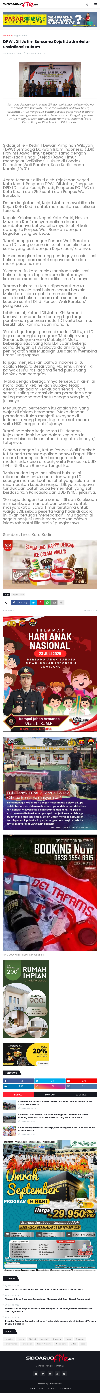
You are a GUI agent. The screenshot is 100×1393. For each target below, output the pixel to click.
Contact (52, 1388)
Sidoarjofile (56, 1383)
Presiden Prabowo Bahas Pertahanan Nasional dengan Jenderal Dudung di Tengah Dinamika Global (50, 1322)
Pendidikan (27, 1344)
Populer (18, 1094)
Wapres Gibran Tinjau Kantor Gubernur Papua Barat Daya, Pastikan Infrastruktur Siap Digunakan (49, 1310)
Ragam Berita (21, 35)
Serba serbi (61, 1344)
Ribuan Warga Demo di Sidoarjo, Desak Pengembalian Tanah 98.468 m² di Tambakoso (57, 1129)
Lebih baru (10, 610)
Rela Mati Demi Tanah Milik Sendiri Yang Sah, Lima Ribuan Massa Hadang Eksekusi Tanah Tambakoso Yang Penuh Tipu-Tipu (53, 1116)
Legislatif (44, 1339)
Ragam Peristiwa (44, 1344)
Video (73, 1344)
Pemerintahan (11, 1344)
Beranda (7, 35)
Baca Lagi (50, 1094)
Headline (9, 1339)
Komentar (81, 1094)
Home (32, 1388)
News (68, 1339)
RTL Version (65, 1388)
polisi (83, 1344)
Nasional (57, 1339)
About (42, 1388)
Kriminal (32, 1339)
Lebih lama (89, 610)
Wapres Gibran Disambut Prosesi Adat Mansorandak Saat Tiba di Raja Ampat (47, 1299)
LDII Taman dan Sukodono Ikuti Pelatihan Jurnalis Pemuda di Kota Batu (44, 1289)
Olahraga (80, 1339)
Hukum (21, 1339)
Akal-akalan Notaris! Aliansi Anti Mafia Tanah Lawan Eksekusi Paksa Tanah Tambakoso (55, 1103)
